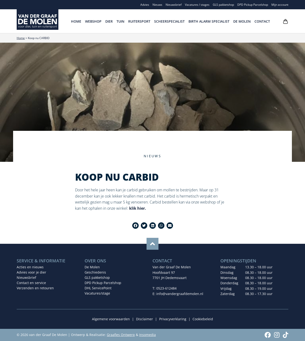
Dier (109, 21)
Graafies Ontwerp (121, 334)
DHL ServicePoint (98, 288)
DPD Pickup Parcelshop (252, 5)
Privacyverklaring (172, 319)
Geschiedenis (95, 272)
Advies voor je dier (31, 272)
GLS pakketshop (223, 5)
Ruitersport (139, 21)
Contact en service (31, 282)
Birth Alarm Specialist (208, 21)
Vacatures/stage (97, 293)
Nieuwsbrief (174, 5)
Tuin (120, 21)
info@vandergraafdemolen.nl (179, 293)
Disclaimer (144, 319)
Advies (144, 5)
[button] (135, 225)
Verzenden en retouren (35, 288)
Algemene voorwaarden (111, 319)
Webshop (93, 21)
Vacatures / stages (197, 5)
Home (76, 21)
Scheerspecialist (169, 21)
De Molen (242, 21)
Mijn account (279, 5)
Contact (262, 21)
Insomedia (147, 334)
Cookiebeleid (203, 319)
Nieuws (157, 5)
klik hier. (137, 208)
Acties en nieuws (30, 267)
